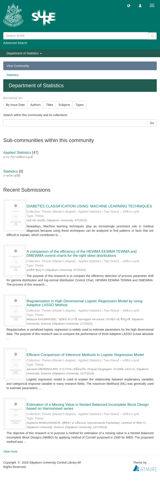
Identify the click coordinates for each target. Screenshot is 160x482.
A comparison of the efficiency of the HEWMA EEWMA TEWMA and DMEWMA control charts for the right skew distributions (82, 253)
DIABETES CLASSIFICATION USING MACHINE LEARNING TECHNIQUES (89, 206)
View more (10, 451)
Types (80, 105)
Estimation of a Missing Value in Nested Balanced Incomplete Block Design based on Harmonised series (88, 407)
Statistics (12, 75)
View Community (17, 66)
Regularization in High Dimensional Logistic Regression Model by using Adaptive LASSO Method (85, 303)
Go (152, 123)
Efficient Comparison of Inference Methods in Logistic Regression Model (85, 355)
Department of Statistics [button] (24, 53)
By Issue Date (15, 105)
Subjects (64, 105)
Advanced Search (15, 43)
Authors (35, 105)
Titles (49, 105)
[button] (129, 5)
